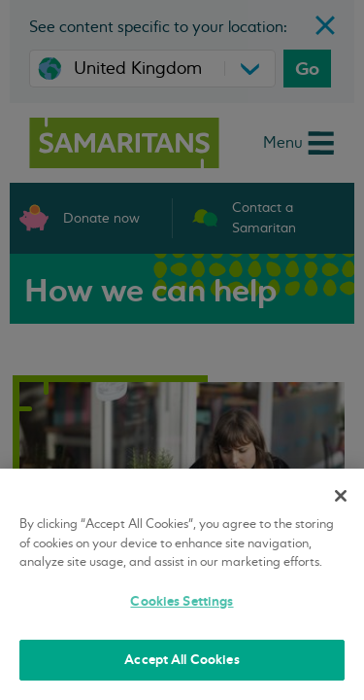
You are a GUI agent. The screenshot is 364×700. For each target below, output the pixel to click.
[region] (182, 584)
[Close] (340, 495)
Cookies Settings (181, 601)
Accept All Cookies (181, 659)
